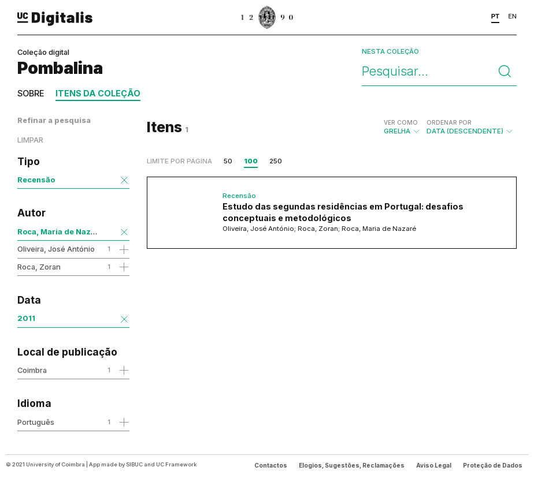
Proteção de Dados (492, 465)
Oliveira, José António (56, 248)
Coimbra (32, 370)
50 (228, 161)
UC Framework (176, 464)
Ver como (401, 122)
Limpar (30, 140)
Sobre (30, 93)
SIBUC (134, 464)
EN (512, 16)
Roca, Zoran (39, 266)
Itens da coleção (97, 93)
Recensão (36, 179)
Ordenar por (449, 122)
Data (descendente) (470, 127)
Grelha (402, 127)
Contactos (270, 465)
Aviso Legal (433, 465)
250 (275, 161)
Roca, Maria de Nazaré (60, 231)
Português (35, 422)
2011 (26, 318)
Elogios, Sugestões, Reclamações (352, 465)
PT (495, 16)
